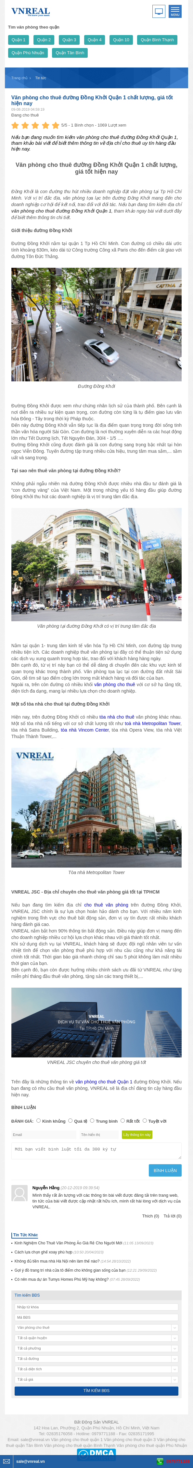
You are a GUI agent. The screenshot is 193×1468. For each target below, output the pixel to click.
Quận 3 (69, 39)
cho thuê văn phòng (106, 904)
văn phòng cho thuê (114, 684)
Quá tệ (80, 1121)
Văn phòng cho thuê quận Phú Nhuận (151, 1447)
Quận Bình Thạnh (157, 39)
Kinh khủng (54, 1121)
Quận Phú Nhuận (28, 52)
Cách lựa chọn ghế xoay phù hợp (59, 1254)
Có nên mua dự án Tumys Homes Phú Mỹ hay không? (77, 1281)
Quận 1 (18, 39)
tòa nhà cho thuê (116, 717)
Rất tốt (133, 1121)
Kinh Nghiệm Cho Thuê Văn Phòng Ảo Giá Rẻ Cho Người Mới (84, 1245)
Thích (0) (150, 1217)
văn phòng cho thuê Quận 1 (103, 1081)
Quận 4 (94, 39)
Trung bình (107, 1121)
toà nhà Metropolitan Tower (152, 723)
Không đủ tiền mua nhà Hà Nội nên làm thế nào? (73, 1263)
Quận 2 (44, 39)
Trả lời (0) (172, 1217)
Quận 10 (121, 39)
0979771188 (178, 1461)
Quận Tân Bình (70, 52)
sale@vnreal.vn (35, 1441)
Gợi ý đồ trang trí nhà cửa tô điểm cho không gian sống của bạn (86, 1272)
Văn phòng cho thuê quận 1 (77, 1441)
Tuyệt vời (157, 1121)
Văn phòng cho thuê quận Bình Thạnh (79, 1447)
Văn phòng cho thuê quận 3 (130, 1441)
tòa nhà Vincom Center (85, 730)
